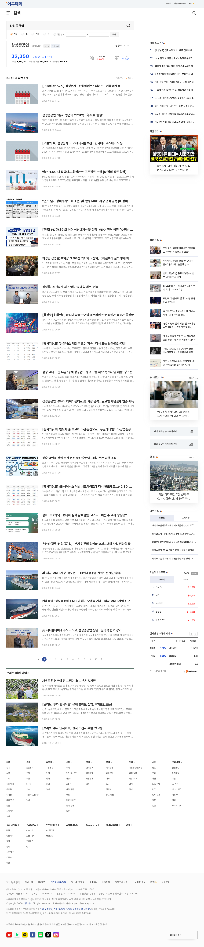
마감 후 (175, 794)
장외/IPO (10, 784)
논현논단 (175, 767)
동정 (154, 800)
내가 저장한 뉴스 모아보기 (173, 431)
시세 (8, 778)
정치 (131, 762)
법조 (154, 767)
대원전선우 (160, 620)
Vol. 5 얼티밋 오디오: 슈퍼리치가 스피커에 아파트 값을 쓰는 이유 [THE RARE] (174, 416)
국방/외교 (133, 778)
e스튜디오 (50, 830)
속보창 (168, 3)
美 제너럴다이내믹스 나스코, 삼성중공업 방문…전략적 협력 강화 (81, 630)
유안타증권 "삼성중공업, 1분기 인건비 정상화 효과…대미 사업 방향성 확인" (88, 544)
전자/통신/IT (71, 773)
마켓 (8, 762)
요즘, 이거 (30, 835)
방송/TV (10, 835)
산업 (68, 762)
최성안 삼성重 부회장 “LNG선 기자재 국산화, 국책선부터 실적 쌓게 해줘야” (89, 258)
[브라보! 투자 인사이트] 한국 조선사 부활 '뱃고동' (72, 728)
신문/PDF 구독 (180, 3)
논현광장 (175, 773)
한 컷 (28, 846)
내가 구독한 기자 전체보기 (173, 444)
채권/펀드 (10, 800)
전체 (16, 34)
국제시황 (9, 811)
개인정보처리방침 (58, 882)
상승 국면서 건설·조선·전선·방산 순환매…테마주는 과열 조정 (79, 458)
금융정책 (29, 767)
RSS (191, 3)
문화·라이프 (11, 824)
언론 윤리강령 (46, 909)
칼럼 (174, 800)
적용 (114, 34)
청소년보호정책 (77, 882)
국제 (108, 762)
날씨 (128, 824)
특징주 (162, 518)
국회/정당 (133, 773)
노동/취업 (156, 784)
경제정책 (89, 767)
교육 (154, 773)
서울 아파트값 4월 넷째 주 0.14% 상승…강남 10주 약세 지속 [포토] (173, 498)
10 (96, 659)
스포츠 (9, 857)
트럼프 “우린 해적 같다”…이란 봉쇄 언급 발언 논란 (177, 74)
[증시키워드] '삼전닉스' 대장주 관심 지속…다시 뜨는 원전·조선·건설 (84, 343)
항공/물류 (70, 789)
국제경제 (109, 767)
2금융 (28, 784)
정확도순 (120, 78)
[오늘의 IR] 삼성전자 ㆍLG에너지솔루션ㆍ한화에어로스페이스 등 (82, 143)
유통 (68, 794)
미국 (107, 778)
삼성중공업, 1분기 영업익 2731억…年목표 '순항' (72, 115)
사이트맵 (165, 882)
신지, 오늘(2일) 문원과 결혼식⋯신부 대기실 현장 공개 (178, 82)
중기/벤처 (70, 805)
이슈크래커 (30, 830)
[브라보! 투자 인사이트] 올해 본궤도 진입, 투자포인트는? (77, 704)
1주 (26, 34)
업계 (48, 773)
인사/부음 (156, 794)
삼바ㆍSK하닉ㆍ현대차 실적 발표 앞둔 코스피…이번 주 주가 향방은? (84, 515)
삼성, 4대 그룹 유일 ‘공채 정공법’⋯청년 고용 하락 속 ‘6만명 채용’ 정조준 (87, 372)
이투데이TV (51, 824)
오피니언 (176, 762)
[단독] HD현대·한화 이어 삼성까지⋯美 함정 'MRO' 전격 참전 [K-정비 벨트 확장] (92, 230)
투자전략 (185, 518)
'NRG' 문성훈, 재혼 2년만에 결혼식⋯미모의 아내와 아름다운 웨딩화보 (179, 352)
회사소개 (29, 882)
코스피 (162, 579)
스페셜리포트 (72, 824)
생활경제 (89, 778)
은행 (28, 773)
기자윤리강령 (59, 909)
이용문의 (106, 882)
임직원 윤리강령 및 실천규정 (78, 909)
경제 (88, 762)
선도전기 (159, 587)
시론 (174, 778)
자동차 (68, 778)
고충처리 (93, 882)
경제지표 (89, 773)
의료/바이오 (71, 800)
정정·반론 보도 (121, 882)
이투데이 (28, 903)
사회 (154, 762)
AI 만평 (175, 784)
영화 (8, 841)
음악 (8, 846)
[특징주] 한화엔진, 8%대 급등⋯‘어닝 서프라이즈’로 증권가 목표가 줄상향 (88, 315)
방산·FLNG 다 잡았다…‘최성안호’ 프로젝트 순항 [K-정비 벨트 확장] (84, 172)
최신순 (131, 78)
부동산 (49, 762)
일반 (8, 816)
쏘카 (157, 595)
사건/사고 (156, 778)
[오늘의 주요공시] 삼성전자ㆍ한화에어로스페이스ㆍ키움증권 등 (81, 86)
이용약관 (42, 882)
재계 (68, 767)
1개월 (37, 34)
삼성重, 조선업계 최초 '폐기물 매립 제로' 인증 (70, 287)
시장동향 (49, 767)
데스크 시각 (176, 789)
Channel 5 (91, 824)
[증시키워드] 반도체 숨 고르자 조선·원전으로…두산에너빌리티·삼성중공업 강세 (91, 429)
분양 (48, 784)
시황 (8, 773)
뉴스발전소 (31, 824)
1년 (48, 34)
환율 (8, 805)
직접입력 (60, 34)
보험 (28, 778)
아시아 (108, 789)
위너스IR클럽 (112, 824)
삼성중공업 (20, 45)
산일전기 (159, 611)
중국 (107, 784)
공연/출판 (10, 852)
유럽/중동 (110, 794)
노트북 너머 (176, 805)
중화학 (68, 784)
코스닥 (186, 579)
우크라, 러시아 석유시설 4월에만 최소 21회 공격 (176, 114)
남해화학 (159, 603)
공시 (8, 767)
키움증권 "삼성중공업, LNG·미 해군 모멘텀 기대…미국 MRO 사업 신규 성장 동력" (93, 601)
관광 (8, 830)
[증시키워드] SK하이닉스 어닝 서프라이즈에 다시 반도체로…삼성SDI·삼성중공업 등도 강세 (98, 486)
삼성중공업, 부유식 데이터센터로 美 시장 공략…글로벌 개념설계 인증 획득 (88, 401)
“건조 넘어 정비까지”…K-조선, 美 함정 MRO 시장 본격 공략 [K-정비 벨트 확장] (92, 201)
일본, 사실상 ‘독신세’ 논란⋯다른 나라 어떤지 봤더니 (177, 106)
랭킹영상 (49, 835)
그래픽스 (29, 841)
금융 (28, 762)
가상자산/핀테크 (32, 794)
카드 (28, 789)
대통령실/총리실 (135, 767)
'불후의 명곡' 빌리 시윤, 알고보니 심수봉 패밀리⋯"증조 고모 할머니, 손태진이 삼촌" (179, 327)
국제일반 (109, 773)
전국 (154, 789)
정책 (48, 778)
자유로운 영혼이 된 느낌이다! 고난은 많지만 (69, 681)
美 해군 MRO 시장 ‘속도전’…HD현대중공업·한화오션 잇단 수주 (81, 573)
